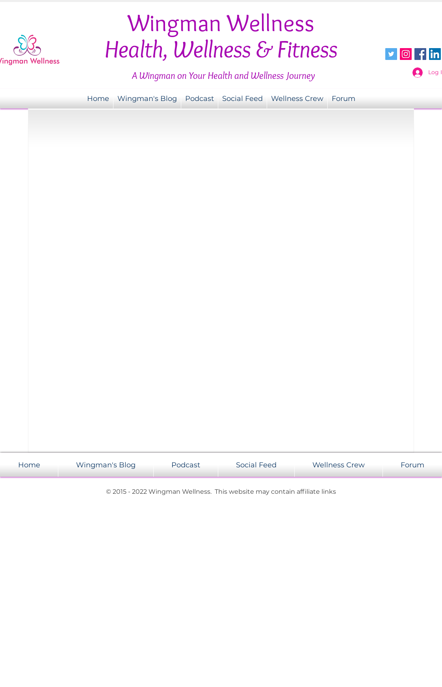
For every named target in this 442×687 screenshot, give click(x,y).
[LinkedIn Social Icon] (435, 54)
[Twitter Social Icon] (391, 54)
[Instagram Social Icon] (406, 54)
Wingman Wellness (221, 22)
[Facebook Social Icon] (420, 54)
